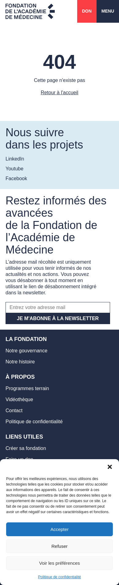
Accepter (59, 529)
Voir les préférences (59, 563)
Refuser (59, 546)
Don (87, 11)
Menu (107, 11)
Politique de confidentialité (59, 577)
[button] (110, 467)
